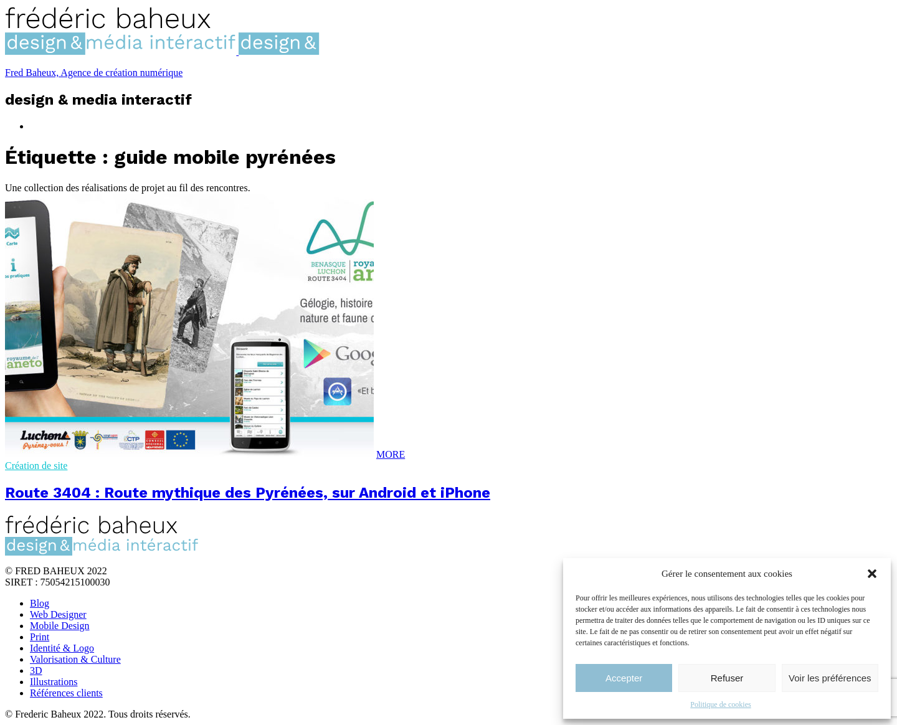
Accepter (623, 678)
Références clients (66, 693)
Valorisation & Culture (75, 659)
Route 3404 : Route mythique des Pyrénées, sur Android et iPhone (247, 492)
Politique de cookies (720, 704)
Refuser (727, 678)
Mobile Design (60, 625)
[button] (872, 573)
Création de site (36, 465)
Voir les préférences (830, 678)
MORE (390, 454)
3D (36, 670)
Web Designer (58, 614)
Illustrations (53, 681)
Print (39, 637)
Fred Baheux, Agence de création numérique (94, 72)
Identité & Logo (62, 648)
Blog (39, 603)
